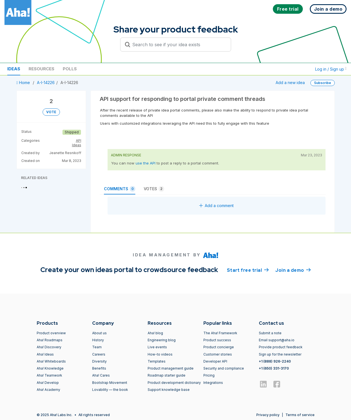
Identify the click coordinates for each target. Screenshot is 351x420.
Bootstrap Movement (109, 382)
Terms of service (300, 415)
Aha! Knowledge (50, 368)
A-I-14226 (46, 82)
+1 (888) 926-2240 (275, 361)
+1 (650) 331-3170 (274, 368)
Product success (217, 340)
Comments (119, 189)
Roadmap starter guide (166, 375)
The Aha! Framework (220, 333)
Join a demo (293, 270)
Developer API (215, 361)
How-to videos (160, 354)
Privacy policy (268, 415)
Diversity (99, 361)
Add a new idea (290, 82)
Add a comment (216, 205)
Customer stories (217, 354)
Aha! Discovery (49, 347)
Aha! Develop (48, 382)
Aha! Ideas (45, 354)
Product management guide (171, 368)
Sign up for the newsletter (280, 354)
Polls (70, 68)
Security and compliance (223, 368)
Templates (157, 361)
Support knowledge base (169, 389)
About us (99, 333)
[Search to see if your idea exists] (178, 44)
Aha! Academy (48, 389)
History (98, 340)
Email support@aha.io (276, 340)
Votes (154, 189)
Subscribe (322, 83)
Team (97, 347)
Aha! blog (155, 333)
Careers (98, 354)
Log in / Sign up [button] (331, 69)
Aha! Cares (101, 375)
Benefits (99, 368)
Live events (157, 347)
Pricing (209, 375)
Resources (41, 68)
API (78, 140)
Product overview (51, 333)
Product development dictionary (174, 382)
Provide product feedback (281, 347)
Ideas (13, 68)
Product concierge (218, 347)
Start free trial (248, 270)
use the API (145, 163)
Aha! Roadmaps (49, 340)
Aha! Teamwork (49, 375)
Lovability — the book (110, 389)
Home (24, 82)
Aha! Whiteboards (51, 361)
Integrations (213, 382)
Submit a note (270, 333)
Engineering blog (162, 340)
